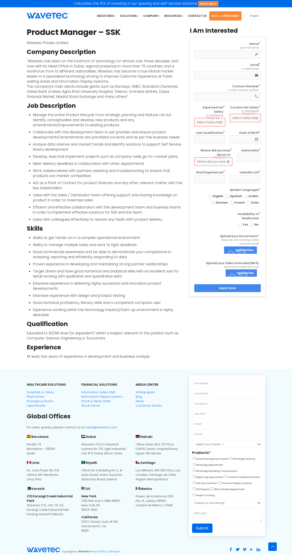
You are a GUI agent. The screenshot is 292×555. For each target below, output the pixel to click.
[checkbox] (210, 459)
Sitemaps (114, 551)
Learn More (208, 4)
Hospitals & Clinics (40, 392)
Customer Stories (149, 405)
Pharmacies (35, 396)
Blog (139, 396)
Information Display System (101, 396)
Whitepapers (145, 392)
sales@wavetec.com (101, 427)
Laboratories (36, 405)
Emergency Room (40, 401)
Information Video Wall (98, 392)
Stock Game (90, 405)
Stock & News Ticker (96, 401)
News (140, 401)
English (254, 16)
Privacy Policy (98, 551)
